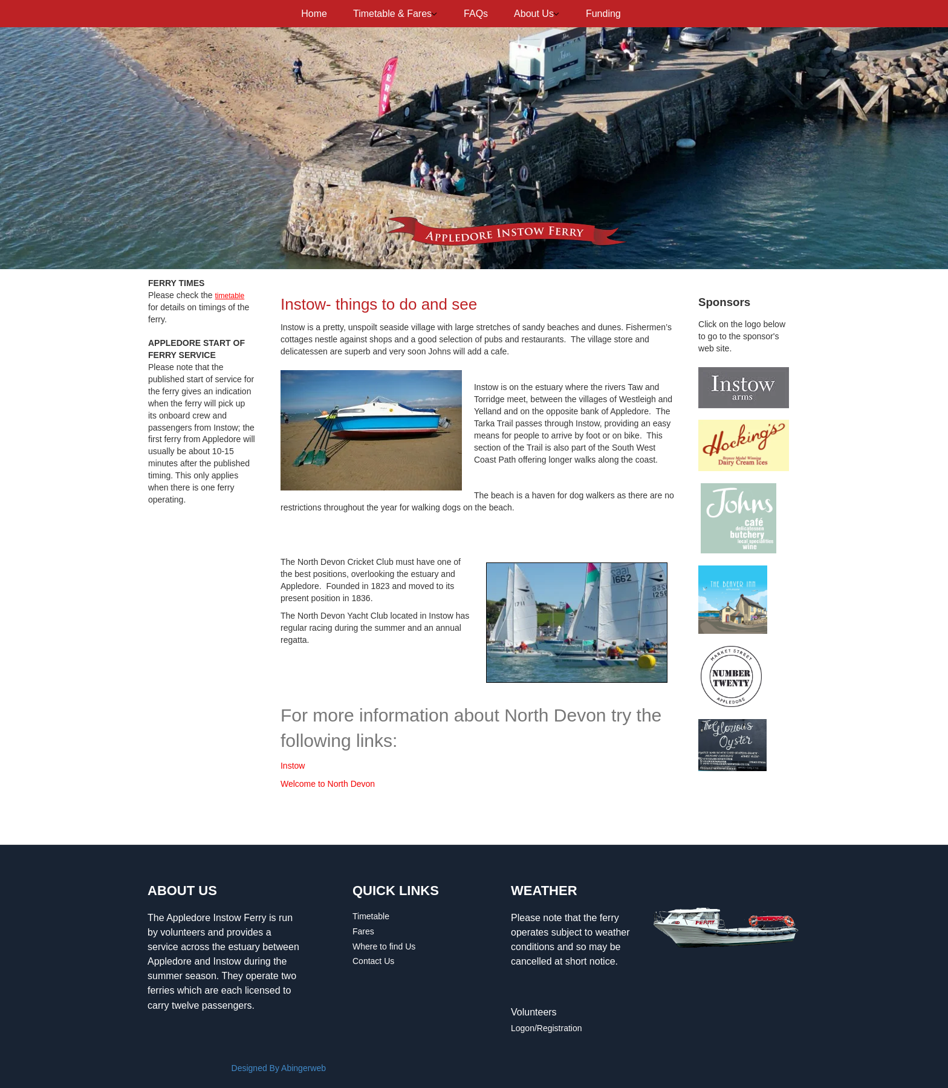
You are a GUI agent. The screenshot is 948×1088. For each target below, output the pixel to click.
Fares (363, 931)
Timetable (370, 916)
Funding (603, 13)
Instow (293, 765)
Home (314, 13)
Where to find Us (383, 946)
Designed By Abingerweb (279, 1068)
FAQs (476, 13)
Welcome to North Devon (328, 784)
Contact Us (373, 961)
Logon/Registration (546, 1028)
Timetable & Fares (392, 13)
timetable (230, 296)
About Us (534, 13)
